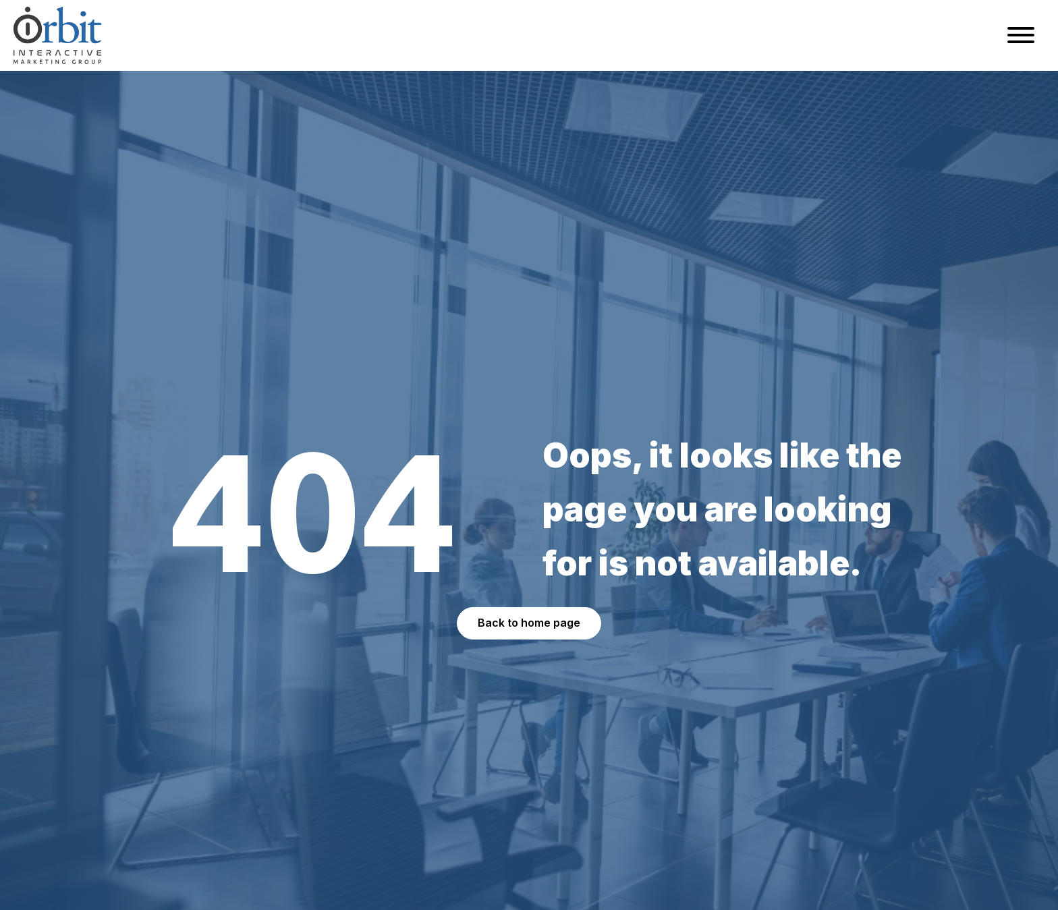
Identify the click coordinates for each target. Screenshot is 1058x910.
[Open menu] (1020, 35)
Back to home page (529, 622)
